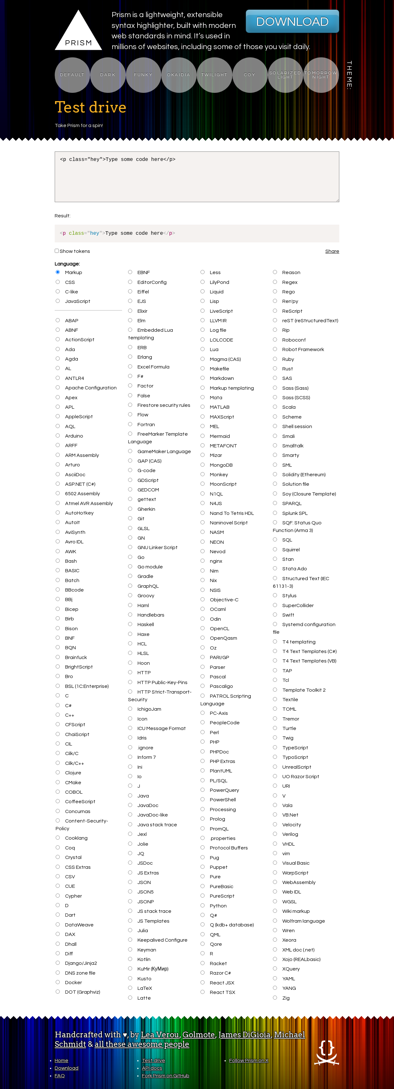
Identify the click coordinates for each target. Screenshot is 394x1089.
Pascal (212, 676)
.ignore (140, 747)
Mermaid (215, 436)
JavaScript (73, 301)
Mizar (211, 455)
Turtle (284, 728)
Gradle (140, 576)
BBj (64, 599)
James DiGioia (244, 1034)
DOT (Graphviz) (78, 992)
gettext (142, 499)
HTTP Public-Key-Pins (157, 682)
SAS (282, 378)
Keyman (142, 949)
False (139, 395)
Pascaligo (216, 686)
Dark (108, 75)
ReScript (287, 311)
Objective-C (219, 599)
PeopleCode (219, 722)
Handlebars (146, 615)
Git (136, 518)
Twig (283, 737)
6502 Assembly (78, 493)
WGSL (284, 901)
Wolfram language (299, 921)
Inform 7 (142, 757)
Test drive (153, 1060)
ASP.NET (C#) (75, 484)
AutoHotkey (74, 513)
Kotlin (139, 959)
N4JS (211, 503)
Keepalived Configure (157, 940)
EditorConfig (147, 282)
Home (61, 1060)
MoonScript (218, 484)
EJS (137, 301)
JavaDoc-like (148, 814)
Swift (283, 615)
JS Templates (148, 921)
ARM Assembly (77, 455)
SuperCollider (293, 605)
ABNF (67, 330)
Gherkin (141, 509)
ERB (137, 347)
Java (138, 795)
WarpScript (290, 872)
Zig (281, 998)
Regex (285, 282)
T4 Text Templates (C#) (304, 651)
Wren (283, 930)
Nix (208, 580)
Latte (139, 998)
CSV (65, 876)
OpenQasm (218, 638)
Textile (285, 699)
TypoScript (290, 757)
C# (63, 705)
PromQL (214, 828)
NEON (212, 542)
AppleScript (74, 416)
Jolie (138, 844)
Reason (286, 272)
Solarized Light (285, 75)
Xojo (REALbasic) (296, 959)
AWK (66, 551)
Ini (135, 767)
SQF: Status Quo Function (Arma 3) (297, 526)
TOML (284, 709)
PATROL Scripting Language (225, 700)
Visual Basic (291, 863)
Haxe (138, 634)
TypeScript (290, 747)
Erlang (140, 357)
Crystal (68, 857)
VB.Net (285, 814)
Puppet (213, 867)
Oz (208, 647)
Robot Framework (298, 349)
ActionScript (75, 339)
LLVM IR (213, 320)
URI (281, 786)
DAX (65, 934)
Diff (64, 953)
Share (332, 251)
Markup (69, 272)
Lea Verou (160, 1034)
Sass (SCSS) (291, 397)
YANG (284, 988)
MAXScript (217, 417)
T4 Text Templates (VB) (304, 660)
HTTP (139, 672)
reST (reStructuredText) (305, 320)
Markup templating (227, 388)
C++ (65, 715)
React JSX (217, 982)
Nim (209, 570)
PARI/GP (214, 657)
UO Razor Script (296, 776)
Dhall (66, 944)
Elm (136, 320)
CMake (68, 782)
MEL (209, 426)
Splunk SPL (290, 513)
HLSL (138, 653)
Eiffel (138, 291)
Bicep (67, 609)
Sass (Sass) (290, 388)
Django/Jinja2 (76, 963)
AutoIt (68, 522)
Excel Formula (148, 366)
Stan (283, 559)
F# (135, 376)
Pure (210, 876)
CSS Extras (73, 867)
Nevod (212, 551)
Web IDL (287, 891)
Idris (137, 737)
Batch (67, 580)
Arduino (69, 436)
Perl (209, 732)
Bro (64, 676)
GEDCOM (143, 489)
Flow (138, 414)
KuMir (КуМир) (148, 968)
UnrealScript (292, 767)
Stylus (284, 595)
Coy (250, 75)
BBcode (69, 590)
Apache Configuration (86, 387)
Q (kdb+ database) (227, 924)
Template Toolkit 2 (299, 690)
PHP (209, 742)
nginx (211, 561)
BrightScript (74, 666)
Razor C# (215, 973)
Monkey (214, 474)
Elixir (137, 311)
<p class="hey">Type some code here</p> (197, 176)
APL (65, 407)
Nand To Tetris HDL (227, 513)
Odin (210, 619)
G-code (141, 470)
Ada (65, 349)
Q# (208, 915)
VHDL (283, 844)
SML (282, 465)
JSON (139, 882)
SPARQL (287, 503)
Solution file (291, 484)
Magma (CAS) (220, 359)
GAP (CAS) (144, 461)
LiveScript (216, 311)
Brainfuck (71, 657)
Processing (218, 809)
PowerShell (218, 799)
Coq (65, 847)
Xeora (284, 940)
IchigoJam (144, 709)
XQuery (286, 968)
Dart (65, 915)
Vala (282, 805)
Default (72, 75)
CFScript (70, 724)
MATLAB (214, 407)
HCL (137, 643)
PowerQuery (219, 790)
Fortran (141, 424)
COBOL (69, 792)
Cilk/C (67, 753)
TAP (282, 670)
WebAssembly (294, 882)
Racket (213, 963)
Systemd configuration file (304, 628)
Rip (281, 330)
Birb (65, 618)
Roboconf (289, 340)
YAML (284, 978)
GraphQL (143, 586)
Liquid (211, 291)
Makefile (214, 368)
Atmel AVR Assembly (84, 503)
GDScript (143, 480)
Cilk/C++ (70, 763)
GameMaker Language (159, 451)
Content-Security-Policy (82, 824)
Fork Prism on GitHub (165, 1075)
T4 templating (294, 641)
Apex (66, 397)
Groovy (141, 595)
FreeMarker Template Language (158, 438)
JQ (136, 853)
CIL (64, 743)
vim (281, 853)
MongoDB (216, 465)
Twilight (214, 75)
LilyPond (214, 282)
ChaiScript (72, 734)
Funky (143, 75)
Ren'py (285, 301)
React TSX (217, 992)
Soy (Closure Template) (304, 493)
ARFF (66, 445)
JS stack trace (149, 911)
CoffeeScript (75, 801)
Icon (137, 718)
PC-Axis (214, 713)
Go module (145, 566)
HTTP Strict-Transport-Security (159, 695)
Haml (138, 605)
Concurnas (73, 811)
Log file (213, 330)
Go (136, 557)
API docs (152, 1068)
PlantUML (216, 770)
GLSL (138, 528)
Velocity (287, 824)
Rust (283, 368)
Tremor (286, 718)
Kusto (139, 978)
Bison (66, 628)
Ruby (283, 359)
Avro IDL (69, 541)
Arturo (68, 464)
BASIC (67, 570)
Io (134, 776)
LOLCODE (216, 340)
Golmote (198, 1034)
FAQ (60, 1075)
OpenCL (214, 628)
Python (213, 905)
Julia (138, 930)
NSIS (210, 590)
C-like (67, 291)
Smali (283, 436)
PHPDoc (214, 751)
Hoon (139, 663)
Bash (66, 561)
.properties (217, 838)
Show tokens (72, 251)
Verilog (285, 834)
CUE (65, 886)
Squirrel (286, 549)
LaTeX (140, 988)
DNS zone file (75, 973)
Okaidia (179, 75)
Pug (209, 857)
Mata (211, 397)
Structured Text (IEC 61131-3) (301, 582)
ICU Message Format (157, 728)
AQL (65, 426)
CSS (65, 282)
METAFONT (218, 445)
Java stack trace (152, 824)
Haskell (141, 624)
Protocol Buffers (224, 847)
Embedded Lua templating (150, 334)
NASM (212, 532)
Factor (140, 385)
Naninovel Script (224, 522)
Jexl (137, 834)
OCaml (212, 609)
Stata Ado (290, 568)
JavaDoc (143, 805)
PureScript (217, 896)
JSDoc (140, 863)
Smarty (286, 455)
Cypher (69, 896)
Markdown (217, 378)
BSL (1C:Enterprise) (82, 686)
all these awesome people (142, 1044)
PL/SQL (213, 780)
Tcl (281, 680)
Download (292, 21)
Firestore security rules (159, 405)
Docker (69, 982)
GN (136, 538)
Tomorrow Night (321, 75)
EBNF (139, 272)
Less (210, 272)
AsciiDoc (70, 474)
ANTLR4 (70, 378)
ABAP (67, 320)
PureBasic (216, 886)
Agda (67, 359)
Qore (211, 944)
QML (210, 934)
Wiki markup (291, 911)
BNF (65, 638)
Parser (212, 667)
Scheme (287, 417)
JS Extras (143, 872)
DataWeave (74, 924)
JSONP (141, 901)
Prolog (212, 819)
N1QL (211, 493)
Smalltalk (288, 445)
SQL (282, 539)
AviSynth (70, 532)
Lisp (209, 301)
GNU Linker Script (152, 547)
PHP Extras (217, 761)
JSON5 (140, 891)
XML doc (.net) (293, 949)
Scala (284, 407)
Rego (284, 291)
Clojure (68, 772)
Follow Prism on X (248, 1060)
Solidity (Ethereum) (299, 474)
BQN (66, 647)
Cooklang (71, 838)
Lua (209, 349)
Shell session (292, 426)
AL (63, 368)
